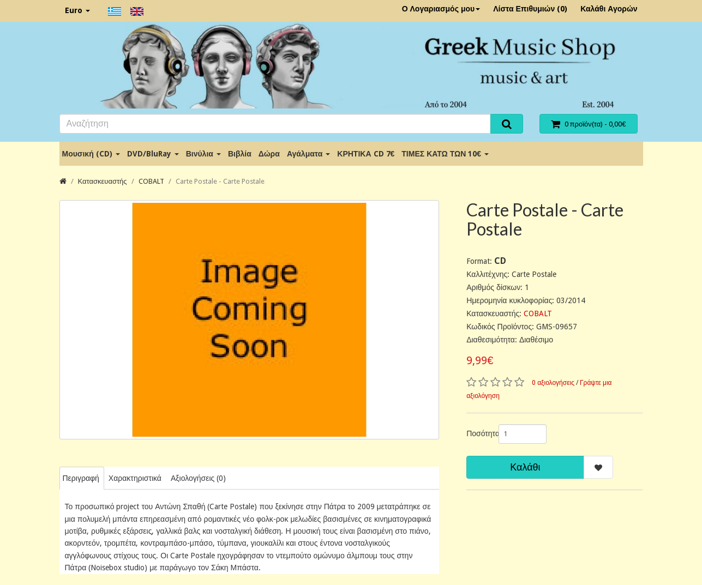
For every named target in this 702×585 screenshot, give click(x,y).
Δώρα (269, 153)
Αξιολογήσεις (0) (198, 478)
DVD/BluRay (153, 153)
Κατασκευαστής (102, 181)
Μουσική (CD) (91, 153)
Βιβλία (239, 153)
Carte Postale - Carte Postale (220, 181)
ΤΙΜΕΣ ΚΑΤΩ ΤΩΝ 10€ (445, 153)
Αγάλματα (308, 153)
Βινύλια (203, 153)
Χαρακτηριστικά (135, 478)
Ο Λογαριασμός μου (441, 8)
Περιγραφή (81, 478)
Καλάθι (525, 467)
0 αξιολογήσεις (553, 383)
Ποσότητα (478, 433)
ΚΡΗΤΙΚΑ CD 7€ (365, 153)
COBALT (151, 181)
